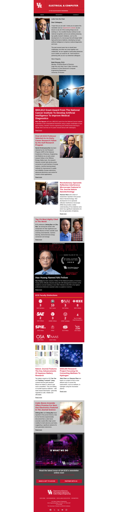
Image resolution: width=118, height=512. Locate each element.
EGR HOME (42, 498)
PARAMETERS (74, 498)
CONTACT (76, 14)
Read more (38, 130)
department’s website (69, 28)
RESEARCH (59, 14)
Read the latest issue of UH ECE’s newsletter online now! (59, 471)
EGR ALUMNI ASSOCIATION (63, 498)
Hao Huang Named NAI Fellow (51, 277)
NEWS (42, 14)
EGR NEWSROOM (51, 498)
